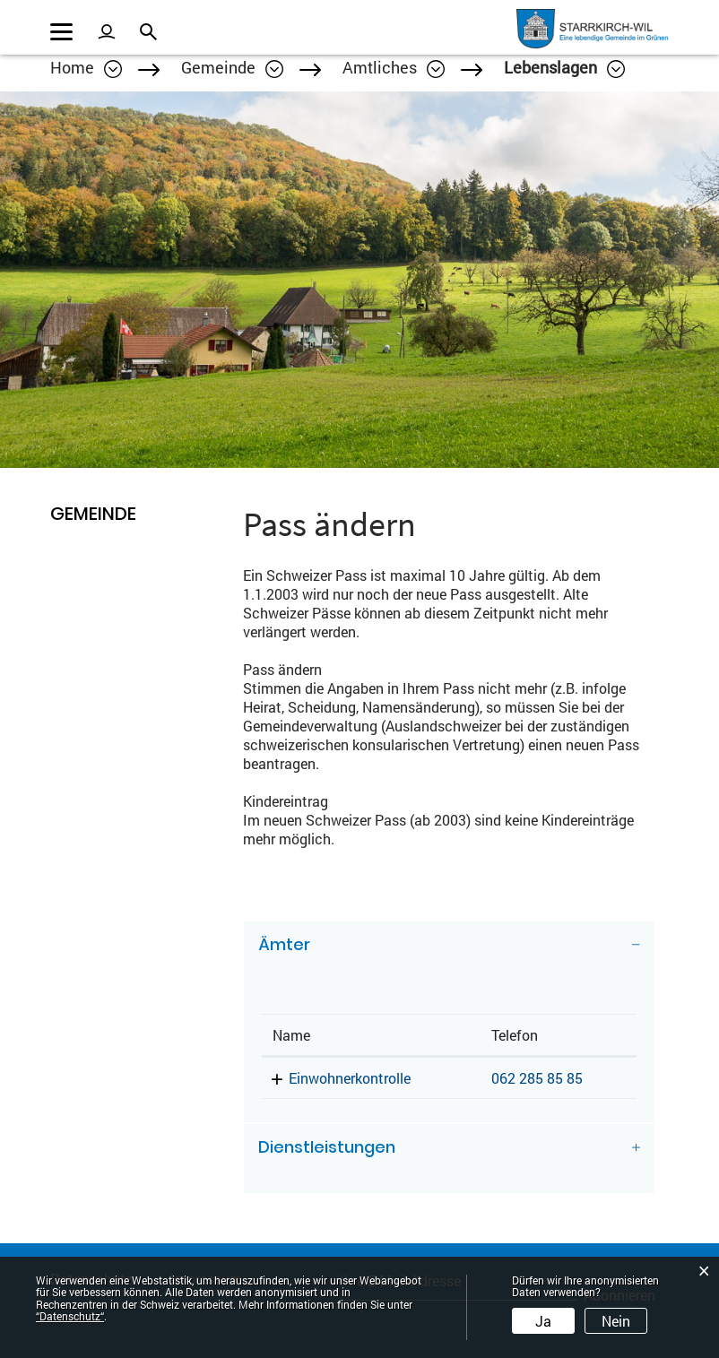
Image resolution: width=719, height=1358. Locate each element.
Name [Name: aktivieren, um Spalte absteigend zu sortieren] (291, 1034)
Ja (543, 1320)
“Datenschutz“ (70, 1316)
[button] (232, 67)
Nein (616, 1320)
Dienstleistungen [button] (326, 1147)
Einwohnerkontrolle (350, 1077)
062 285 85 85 (537, 1077)
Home (72, 67)
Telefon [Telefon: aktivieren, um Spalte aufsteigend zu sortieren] (514, 1034)
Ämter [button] (284, 944)
